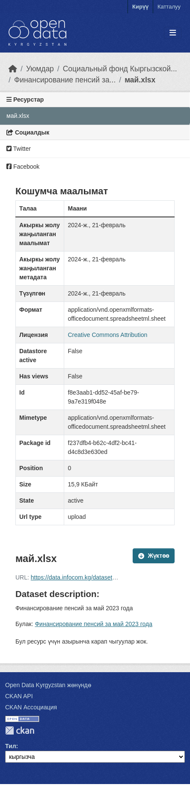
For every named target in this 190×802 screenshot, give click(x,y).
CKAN (19, 730)
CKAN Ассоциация (31, 707)
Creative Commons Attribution (107, 334)
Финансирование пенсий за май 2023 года (93, 624)
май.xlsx (140, 80)
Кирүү (140, 6)
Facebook (22, 166)
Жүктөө (153, 555)
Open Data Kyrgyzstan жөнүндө (48, 685)
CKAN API (19, 696)
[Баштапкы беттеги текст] (13, 68)
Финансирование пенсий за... (65, 80)
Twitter (18, 148)
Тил (10, 746)
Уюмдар (40, 68)
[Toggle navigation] (172, 33)
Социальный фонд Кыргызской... (120, 68)
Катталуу (169, 6)
